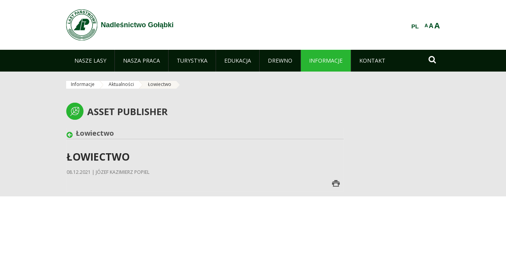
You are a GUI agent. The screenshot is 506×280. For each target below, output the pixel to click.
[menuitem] (90, 61)
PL (415, 26)
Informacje (83, 84)
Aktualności (121, 84)
